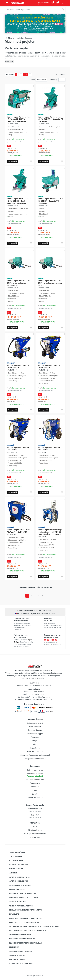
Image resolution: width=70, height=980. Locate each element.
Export (35, 790)
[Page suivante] (47, 596)
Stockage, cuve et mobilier (18, 951)
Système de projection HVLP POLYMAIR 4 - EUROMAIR (18, 531)
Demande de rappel (35, 734)
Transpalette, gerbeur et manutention (23, 918)
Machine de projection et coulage (21, 897)
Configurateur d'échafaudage (35, 759)
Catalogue (35, 737)
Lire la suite (9, 61)
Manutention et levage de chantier (22, 922)
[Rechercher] (62, 9)
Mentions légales (35, 830)
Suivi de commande (35, 770)
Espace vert (12, 914)
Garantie (35, 794)
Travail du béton (14, 869)
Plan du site (35, 837)
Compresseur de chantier (18, 885)
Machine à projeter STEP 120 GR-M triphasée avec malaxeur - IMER (50, 283)
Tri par (32, 80)
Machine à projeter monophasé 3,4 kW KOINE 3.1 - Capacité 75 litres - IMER (50, 119)
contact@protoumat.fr (37, 694)
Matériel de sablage (15, 902)
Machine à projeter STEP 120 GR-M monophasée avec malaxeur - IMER (18, 283)
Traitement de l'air (15, 959)
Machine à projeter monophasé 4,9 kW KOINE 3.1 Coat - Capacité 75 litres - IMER (19, 201)
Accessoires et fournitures (19, 963)
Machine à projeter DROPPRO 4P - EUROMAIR (18, 366)
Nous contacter (35, 726)
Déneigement (12, 947)
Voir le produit (12, 161)
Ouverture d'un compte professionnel (35, 755)
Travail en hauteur (15, 889)
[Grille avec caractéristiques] (25, 74)
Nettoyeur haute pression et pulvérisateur (25, 930)
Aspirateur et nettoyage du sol (20, 939)
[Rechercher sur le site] (32, 9)
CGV (35, 827)
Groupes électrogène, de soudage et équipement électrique (32, 926)
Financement (35, 783)
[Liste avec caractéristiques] (30, 74)
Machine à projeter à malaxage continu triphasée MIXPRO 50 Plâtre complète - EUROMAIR (50, 532)
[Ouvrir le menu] (7, 3)
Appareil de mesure (15, 955)
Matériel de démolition (16, 881)
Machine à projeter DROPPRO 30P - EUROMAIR (49, 448)
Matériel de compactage (17, 877)
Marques (35, 741)
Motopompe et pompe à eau (18, 935)
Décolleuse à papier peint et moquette (23, 910)
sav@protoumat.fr (42, 697)
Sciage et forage (14, 860)
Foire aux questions (35, 751)
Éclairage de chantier (16, 864)
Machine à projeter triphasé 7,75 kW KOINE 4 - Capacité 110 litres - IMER (50, 201)
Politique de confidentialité (35, 834)
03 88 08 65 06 (50, 640)
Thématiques (35, 748)
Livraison (35, 787)
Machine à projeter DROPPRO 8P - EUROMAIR (49, 366)
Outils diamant (13, 856)
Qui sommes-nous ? (35, 723)
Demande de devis (35, 730)
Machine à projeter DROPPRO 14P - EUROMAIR (18, 448)
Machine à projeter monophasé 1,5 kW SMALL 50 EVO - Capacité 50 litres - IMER (19, 119)
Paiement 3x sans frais (35, 780)
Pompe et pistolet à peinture (19, 906)
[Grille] (21, 74)
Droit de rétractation (35, 797)
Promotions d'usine (15, 852)
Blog (35, 744)
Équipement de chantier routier (20, 893)
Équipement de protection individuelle (23, 943)
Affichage (53, 80)
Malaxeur (11, 873)
